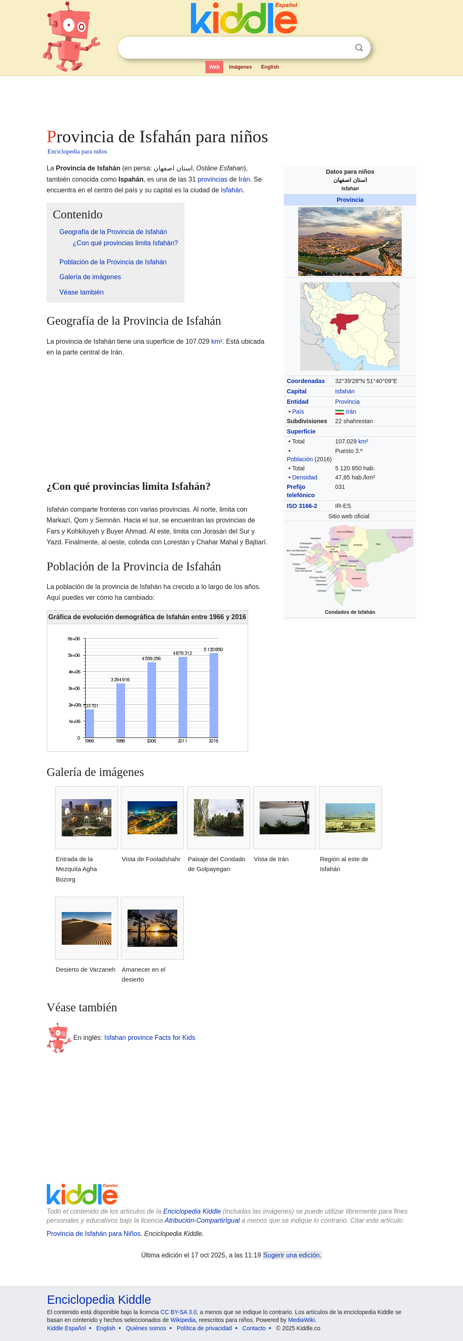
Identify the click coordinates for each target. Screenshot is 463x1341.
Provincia (350, 199)
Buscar (359, 47)
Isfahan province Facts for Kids (149, 1037)
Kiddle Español (66, 1328)
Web (214, 67)
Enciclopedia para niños (77, 151)
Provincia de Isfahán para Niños (94, 1233)
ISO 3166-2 (302, 506)
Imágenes (240, 67)
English (270, 67)
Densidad (304, 477)
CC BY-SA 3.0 (179, 1312)
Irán (351, 411)
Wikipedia (183, 1320)
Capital (296, 391)
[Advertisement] (231, 99)
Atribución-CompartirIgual (202, 1220)
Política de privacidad (204, 1328)
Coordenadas (306, 381)
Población (300, 459)
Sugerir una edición (291, 1255)
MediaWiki (301, 1320)
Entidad (298, 401)
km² (363, 441)
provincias (212, 179)
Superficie (301, 431)
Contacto (253, 1328)
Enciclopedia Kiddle (192, 1211)
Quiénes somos (146, 1328)
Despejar (342, 48)
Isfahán (344, 391)
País (298, 411)
